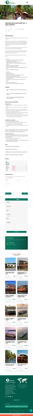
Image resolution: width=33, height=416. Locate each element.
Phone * (8, 210)
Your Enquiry (9, 222)
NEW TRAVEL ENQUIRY (16, 415)
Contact (23, 413)
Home (10, 413)
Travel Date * (8, 214)
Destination (16, 413)
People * (8, 218)
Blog (20, 413)
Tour (13, 413)
